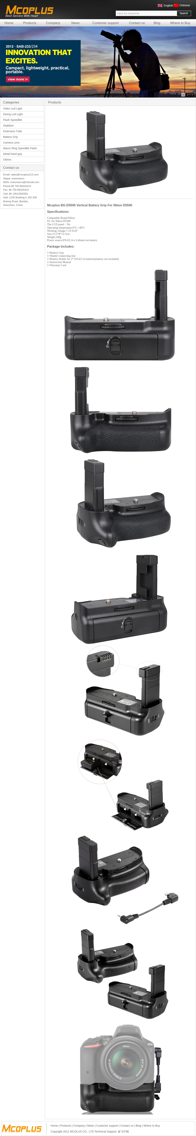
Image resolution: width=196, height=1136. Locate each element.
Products (29, 23)
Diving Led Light (13, 114)
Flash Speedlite (12, 119)
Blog (157, 23)
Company (53, 23)
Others (7, 159)
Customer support (105, 23)
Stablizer (8, 125)
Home (9, 23)
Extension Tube (12, 131)
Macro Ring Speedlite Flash (20, 148)
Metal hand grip (12, 153)
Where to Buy (180, 23)
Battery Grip (10, 136)
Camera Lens (11, 142)
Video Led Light (12, 108)
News (75, 23)
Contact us (137, 23)
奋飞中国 (123, 1131)
